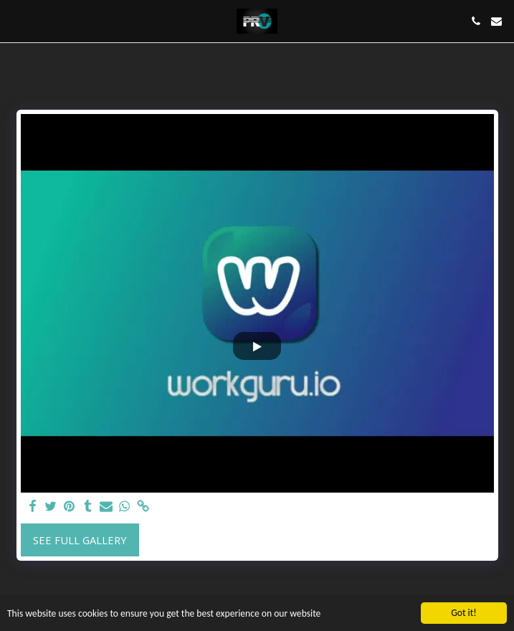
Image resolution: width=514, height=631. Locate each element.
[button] (16, 20)
